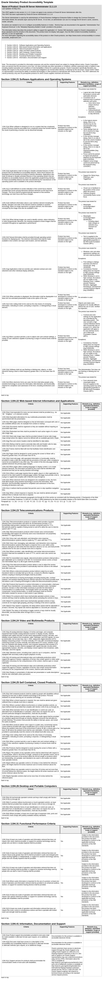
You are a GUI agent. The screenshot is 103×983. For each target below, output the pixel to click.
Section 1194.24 (12, 50)
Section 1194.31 (12, 56)
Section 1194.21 (12, 45)
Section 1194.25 (12, 52)
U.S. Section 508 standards (64, 30)
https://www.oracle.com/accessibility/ (81, 35)
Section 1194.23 (12, 49)
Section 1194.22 (12, 47)
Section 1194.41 (12, 58)
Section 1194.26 (12, 54)
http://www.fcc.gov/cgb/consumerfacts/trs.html (67, 962)
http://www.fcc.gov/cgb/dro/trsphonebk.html (66, 966)
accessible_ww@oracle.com (11, 37)
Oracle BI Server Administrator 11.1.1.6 (39, 14)
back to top (5, 395)
